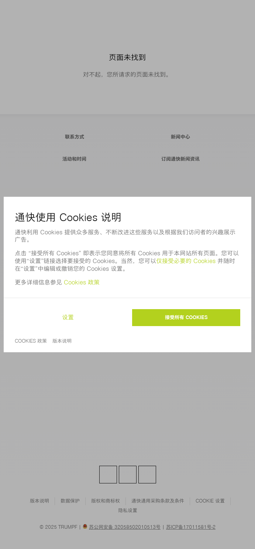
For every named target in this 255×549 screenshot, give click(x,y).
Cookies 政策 (82, 282)
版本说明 (62, 341)
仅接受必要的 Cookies (186, 261)
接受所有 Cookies (186, 317)
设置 (68, 317)
